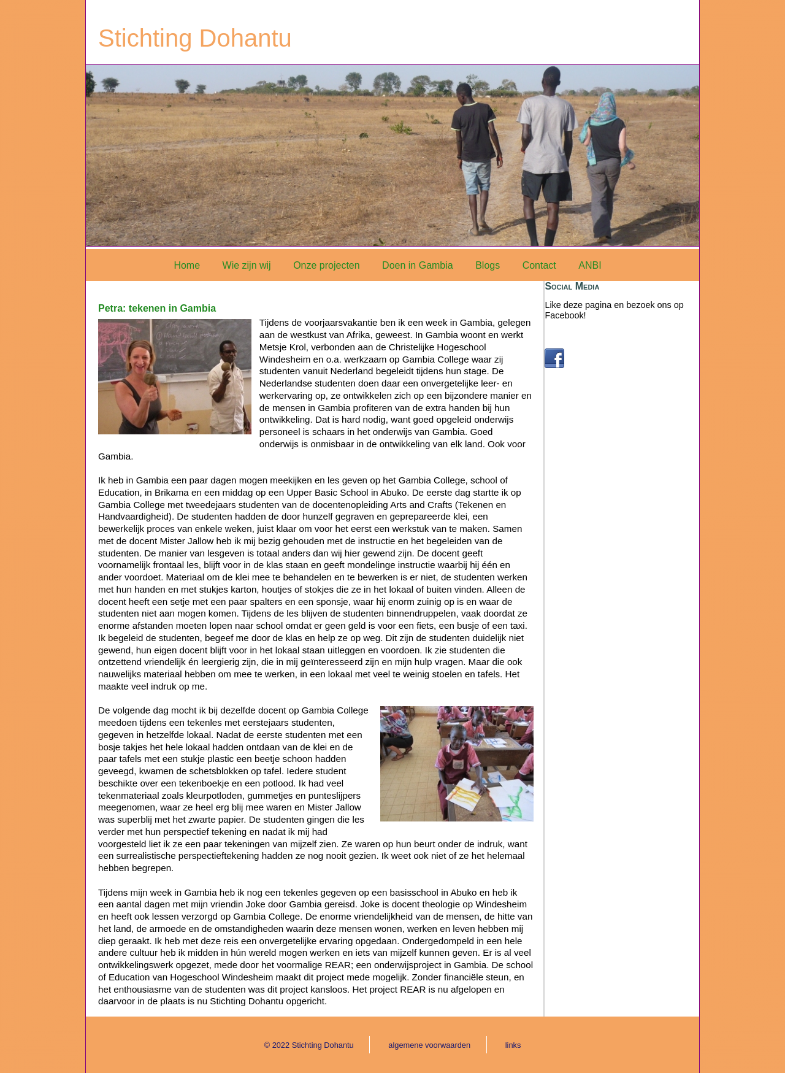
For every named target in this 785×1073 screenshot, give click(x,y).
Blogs (487, 265)
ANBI (589, 265)
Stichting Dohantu (195, 38)
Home (187, 265)
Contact (539, 265)
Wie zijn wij (247, 265)
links (513, 1045)
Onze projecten (326, 265)
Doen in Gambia (417, 265)
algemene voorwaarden (429, 1045)
